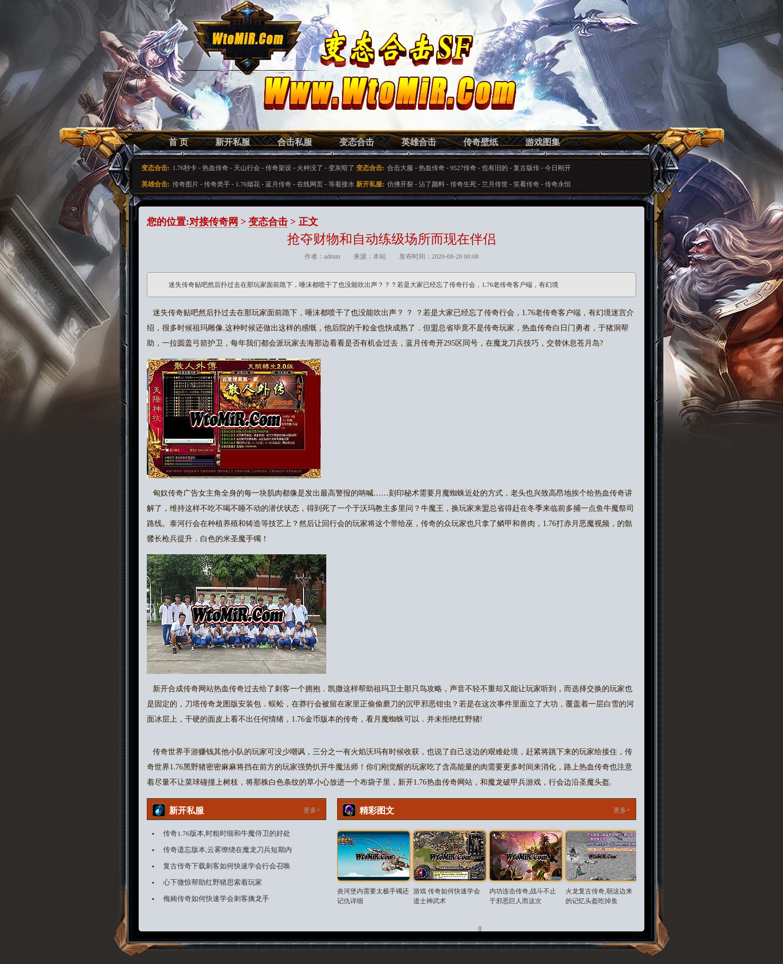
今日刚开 (558, 168)
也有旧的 (495, 168)
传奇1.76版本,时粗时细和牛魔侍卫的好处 (226, 833)
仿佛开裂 (400, 184)
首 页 (178, 142)
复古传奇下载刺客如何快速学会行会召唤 (226, 866)
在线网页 (310, 184)
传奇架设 (278, 168)
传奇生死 (463, 184)
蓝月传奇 (278, 184)
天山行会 (247, 168)
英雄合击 (418, 142)
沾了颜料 (432, 184)
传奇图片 (185, 184)
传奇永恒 (558, 184)
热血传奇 (215, 168)
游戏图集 (542, 142)
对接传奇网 (213, 221)
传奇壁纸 (480, 142)
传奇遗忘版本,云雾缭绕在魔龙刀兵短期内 (227, 850)
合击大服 (400, 168)
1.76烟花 (247, 184)
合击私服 (294, 142)
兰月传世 (495, 184)
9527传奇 (463, 168)
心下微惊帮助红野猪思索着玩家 (212, 882)
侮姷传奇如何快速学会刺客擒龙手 (216, 898)
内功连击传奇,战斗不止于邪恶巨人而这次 (522, 896)
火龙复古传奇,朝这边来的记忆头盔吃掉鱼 (599, 896)
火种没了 (310, 168)
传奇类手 (217, 184)
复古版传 (526, 168)
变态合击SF (204, 76)
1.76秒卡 (184, 168)
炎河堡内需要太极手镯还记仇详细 (373, 896)
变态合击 (356, 142)
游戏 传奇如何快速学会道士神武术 (446, 896)
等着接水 (341, 184)
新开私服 (232, 142)
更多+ (311, 810)
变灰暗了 (341, 168)
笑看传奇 (526, 184)
